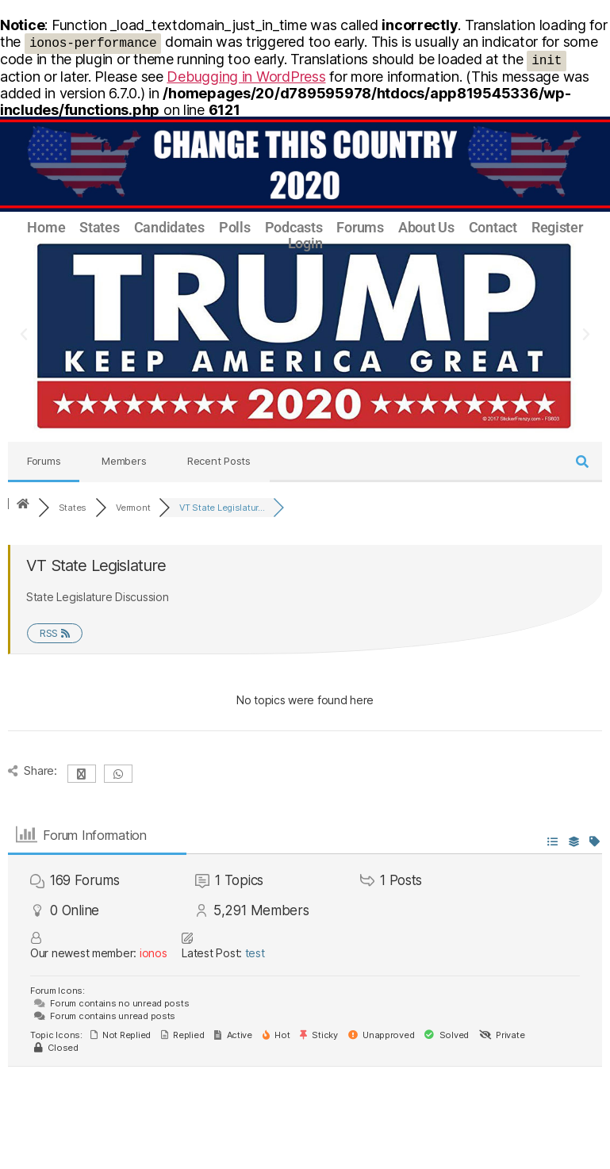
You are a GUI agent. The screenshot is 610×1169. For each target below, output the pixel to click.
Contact (493, 228)
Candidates (169, 228)
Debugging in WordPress (246, 76)
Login (305, 243)
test (255, 953)
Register (557, 228)
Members (124, 460)
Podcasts (294, 228)
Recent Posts (219, 460)
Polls (235, 228)
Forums (359, 228)
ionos (153, 953)
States (99, 228)
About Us (426, 228)
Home (46, 228)
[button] (24, 335)
